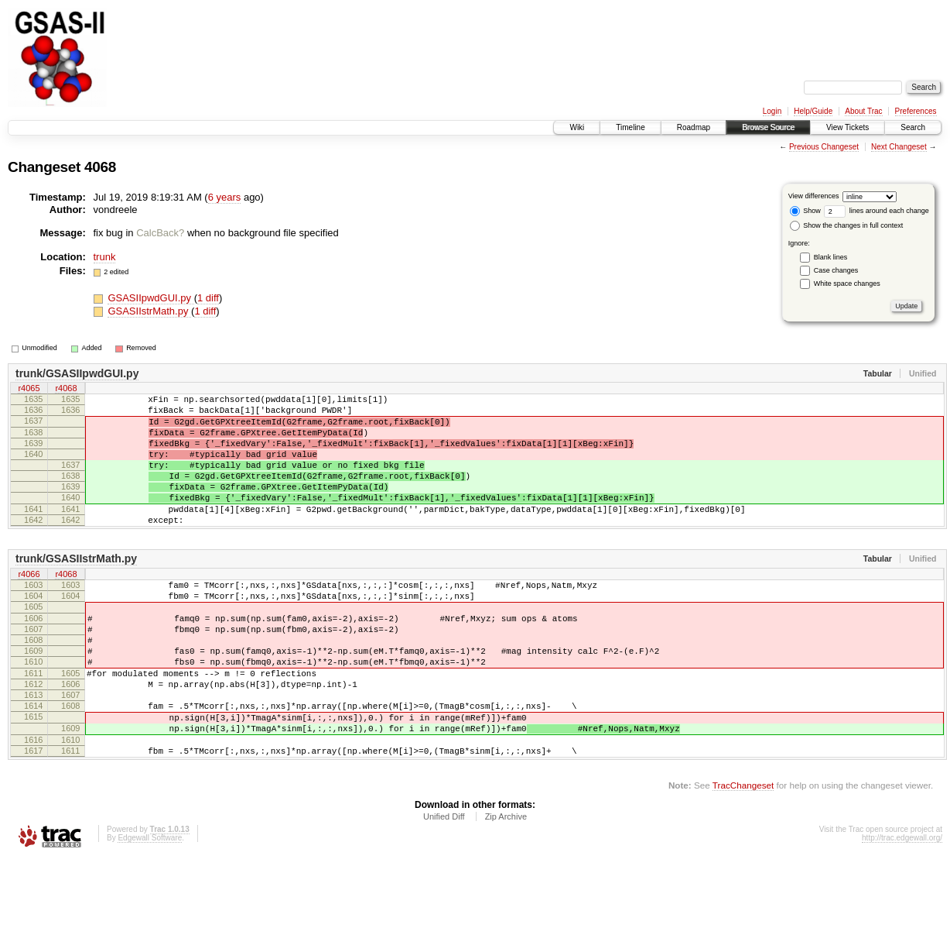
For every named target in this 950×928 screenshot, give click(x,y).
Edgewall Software (150, 907)
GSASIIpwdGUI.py (150, 298)
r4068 (66, 389)
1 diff (208, 298)
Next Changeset (899, 147)
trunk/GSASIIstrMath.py (76, 589)
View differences (813, 196)
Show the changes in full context (847, 225)
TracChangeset (743, 855)
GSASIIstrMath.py (149, 311)
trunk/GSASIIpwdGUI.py (76, 373)
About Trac (863, 111)
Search (912, 127)
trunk (105, 257)
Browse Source (768, 127)
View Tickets (847, 127)
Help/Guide (813, 111)
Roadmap (693, 127)
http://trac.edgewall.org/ (902, 907)
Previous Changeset (824, 147)
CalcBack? (160, 233)
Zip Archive (506, 886)
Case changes (836, 270)
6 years (224, 197)
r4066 (28, 605)
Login (772, 111)
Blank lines (831, 257)
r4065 (28, 389)
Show (805, 211)
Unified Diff (444, 886)
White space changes (847, 283)
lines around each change (876, 211)
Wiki (576, 127)
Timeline (630, 127)
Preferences (916, 111)
